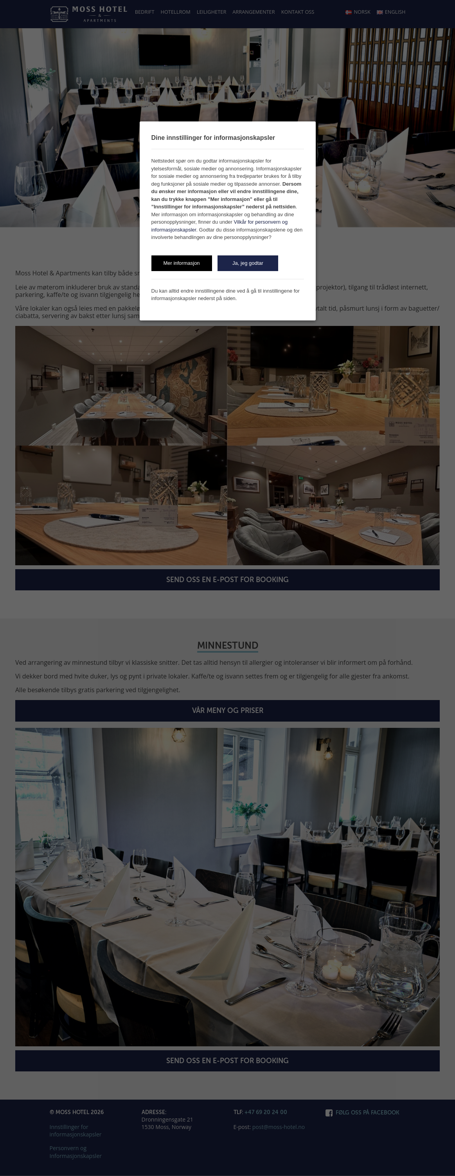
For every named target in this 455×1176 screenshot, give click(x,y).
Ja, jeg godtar (247, 263)
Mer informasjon (181, 263)
